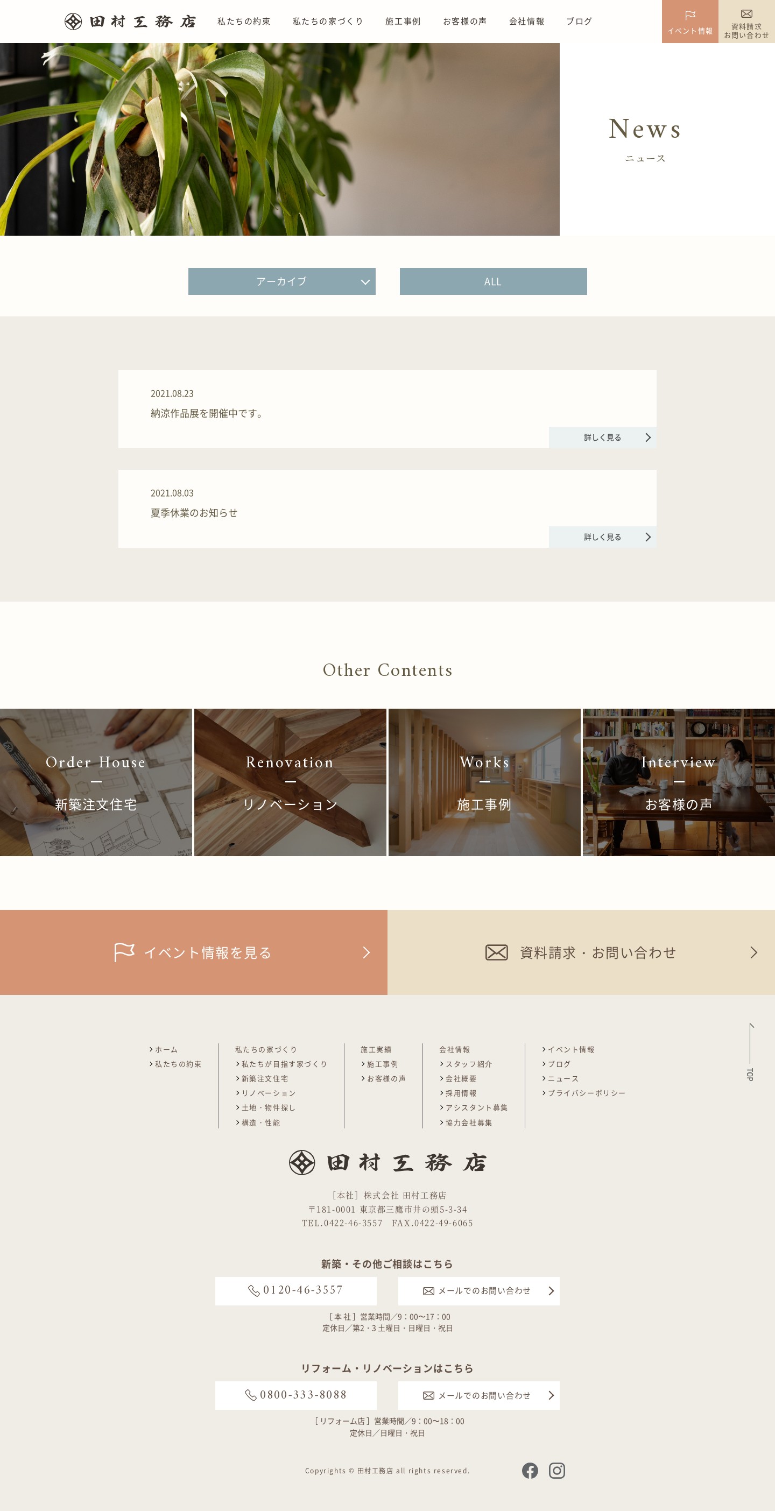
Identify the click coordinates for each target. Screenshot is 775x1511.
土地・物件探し (269, 1107)
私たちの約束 (244, 21)
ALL (493, 281)
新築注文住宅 (265, 1078)
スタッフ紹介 (469, 1063)
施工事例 (403, 21)
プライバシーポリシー (587, 1093)
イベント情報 (571, 1049)
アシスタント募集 (477, 1107)
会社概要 (461, 1078)
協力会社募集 (469, 1122)
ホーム (167, 1049)
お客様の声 (465, 21)
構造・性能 (261, 1122)
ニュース (563, 1078)
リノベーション (269, 1093)
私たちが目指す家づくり (285, 1063)
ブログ (579, 21)
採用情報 (461, 1093)
